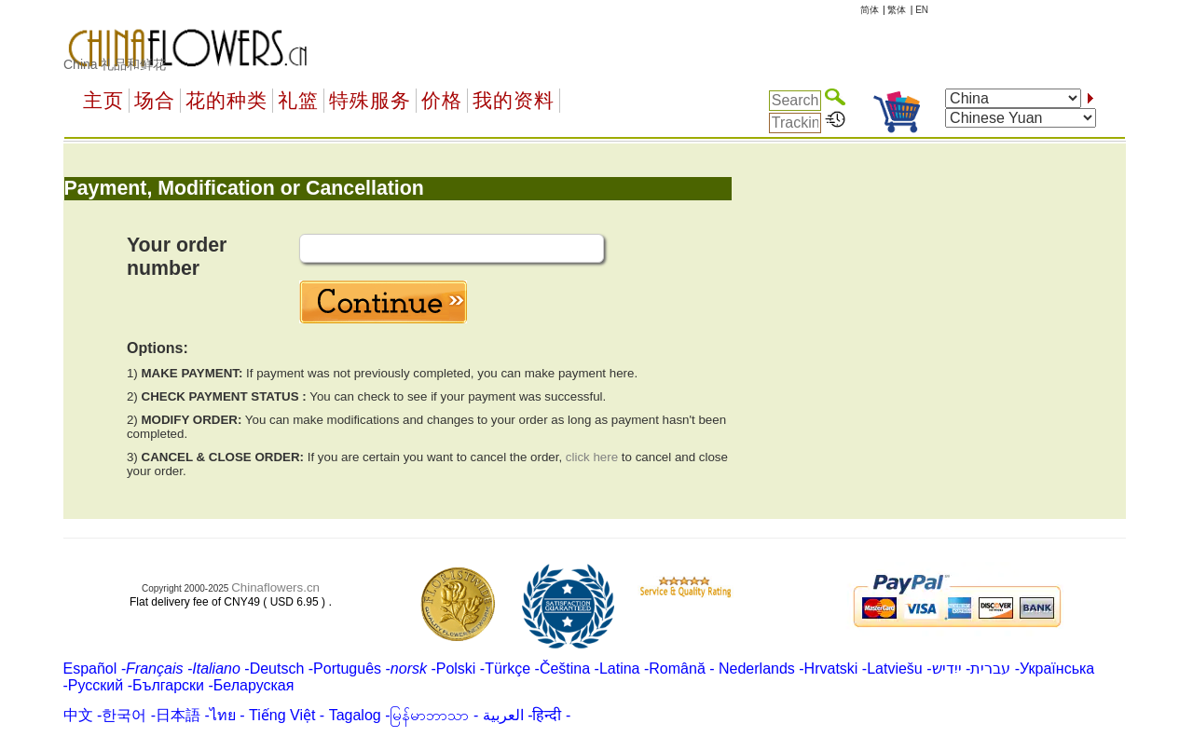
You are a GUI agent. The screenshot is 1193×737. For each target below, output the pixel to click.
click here (592, 457)
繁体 (896, 10)
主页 (103, 100)
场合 (154, 100)
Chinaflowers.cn (275, 587)
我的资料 (514, 100)
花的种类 (226, 100)
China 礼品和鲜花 (114, 64)
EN (921, 10)
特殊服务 (370, 100)
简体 (869, 10)
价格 (441, 100)
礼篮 (298, 100)
